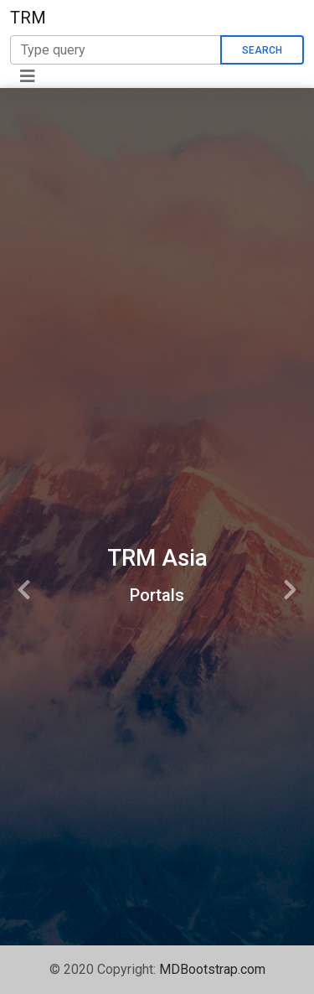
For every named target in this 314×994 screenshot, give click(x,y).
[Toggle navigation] (27, 76)
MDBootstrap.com (212, 969)
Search (262, 50)
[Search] (115, 50)
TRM (28, 18)
